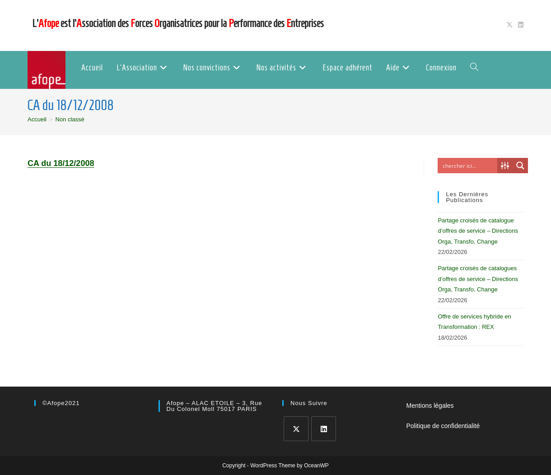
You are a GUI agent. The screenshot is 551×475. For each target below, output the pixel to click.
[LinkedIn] (323, 428)
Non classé (70, 119)
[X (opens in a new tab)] (509, 25)
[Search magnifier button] (520, 165)
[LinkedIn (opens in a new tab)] (519, 25)
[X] (296, 428)
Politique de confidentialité (443, 425)
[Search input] (470, 165)
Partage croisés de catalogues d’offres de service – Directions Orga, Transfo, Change (478, 279)
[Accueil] (37, 119)
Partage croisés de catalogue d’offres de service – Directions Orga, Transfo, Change (478, 231)
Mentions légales (430, 405)
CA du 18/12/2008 (61, 163)
